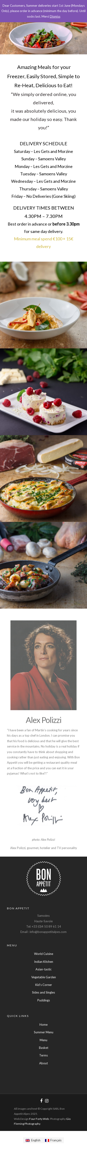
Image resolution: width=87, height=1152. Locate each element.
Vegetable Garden (43, 977)
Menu (43, 1040)
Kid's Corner (43, 985)
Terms (43, 1055)
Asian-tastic (43, 969)
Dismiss (55, 16)
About (43, 1063)
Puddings (43, 1000)
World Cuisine (43, 954)
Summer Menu (43, 1032)
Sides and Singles (43, 992)
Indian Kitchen (43, 961)
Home (43, 1024)
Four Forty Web (39, 1119)
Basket (43, 1048)
